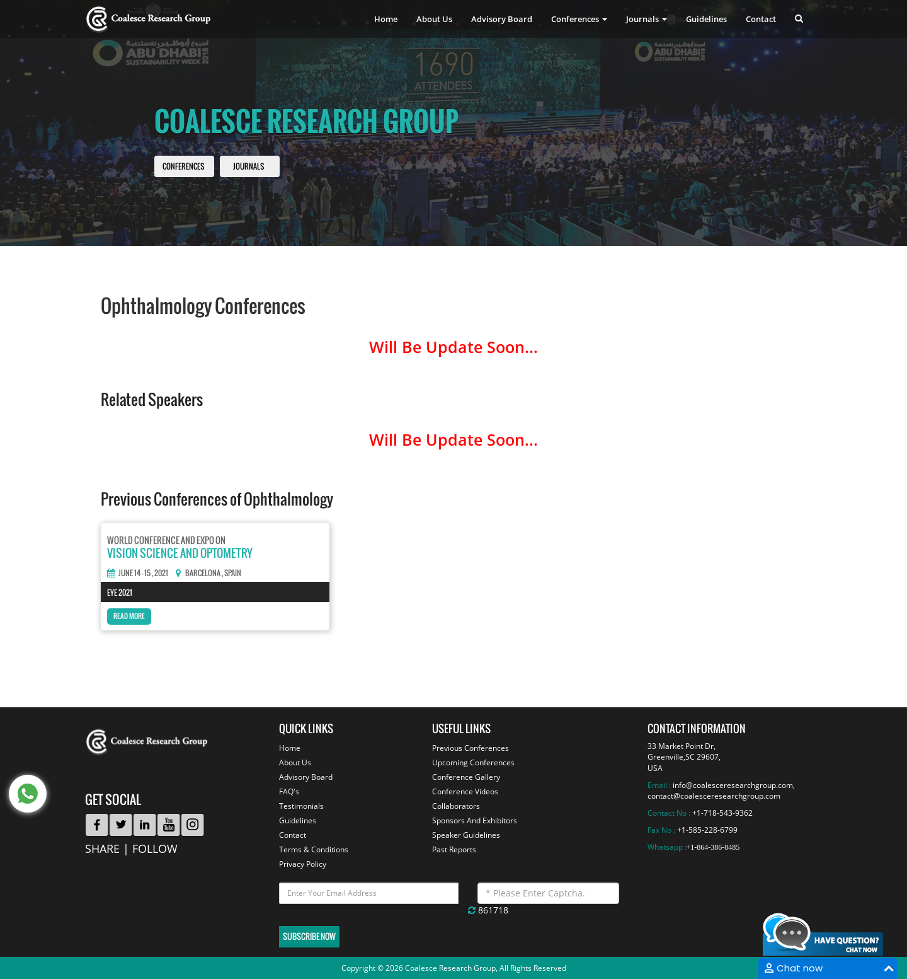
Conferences (183, 166)
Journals (248, 166)
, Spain (231, 573)
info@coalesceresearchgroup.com (733, 785)
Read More (129, 616)
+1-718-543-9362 (722, 813)
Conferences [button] (579, 19)
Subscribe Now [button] (309, 936)
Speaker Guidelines (466, 835)
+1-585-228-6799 (707, 830)
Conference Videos (465, 791)
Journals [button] (646, 19)
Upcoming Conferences (473, 762)
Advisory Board (501, 19)
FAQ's (289, 791)
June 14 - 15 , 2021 (137, 573)
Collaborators (456, 806)
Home (385, 19)
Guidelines (706, 19)
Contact (761, 19)
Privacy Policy (302, 864)
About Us (434, 19)
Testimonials (301, 806)
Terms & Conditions (313, 849)
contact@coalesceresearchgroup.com (713, 796)
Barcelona (202, 573)
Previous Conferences (470, 748)
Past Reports (454, 849)
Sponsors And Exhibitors (474, 820)
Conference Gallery (466, 777)
